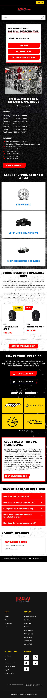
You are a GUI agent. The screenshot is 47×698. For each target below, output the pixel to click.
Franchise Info (28, 630)
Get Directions (19, 51)
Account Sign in (9, 673)
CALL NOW (23, 45)
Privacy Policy (28, 634)
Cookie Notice (28, 637)
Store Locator (28, 623)
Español (40, 3)
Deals (6, 627)
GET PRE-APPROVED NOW (21, 57)
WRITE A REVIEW (21, 373)
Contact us (8, 656)
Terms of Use (28, 641)
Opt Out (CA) (28, 644)
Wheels (7, 616)
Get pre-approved (10, 663)
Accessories (8, 623)
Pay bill (7, 670)
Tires (6, 620)
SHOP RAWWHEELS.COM (15, 476)
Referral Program (10, 666)
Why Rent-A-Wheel (30, 616)
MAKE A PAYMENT (14, 165)
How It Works (28, 620)
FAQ (6, 659)
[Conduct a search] (20, 17)
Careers (26, 627)
